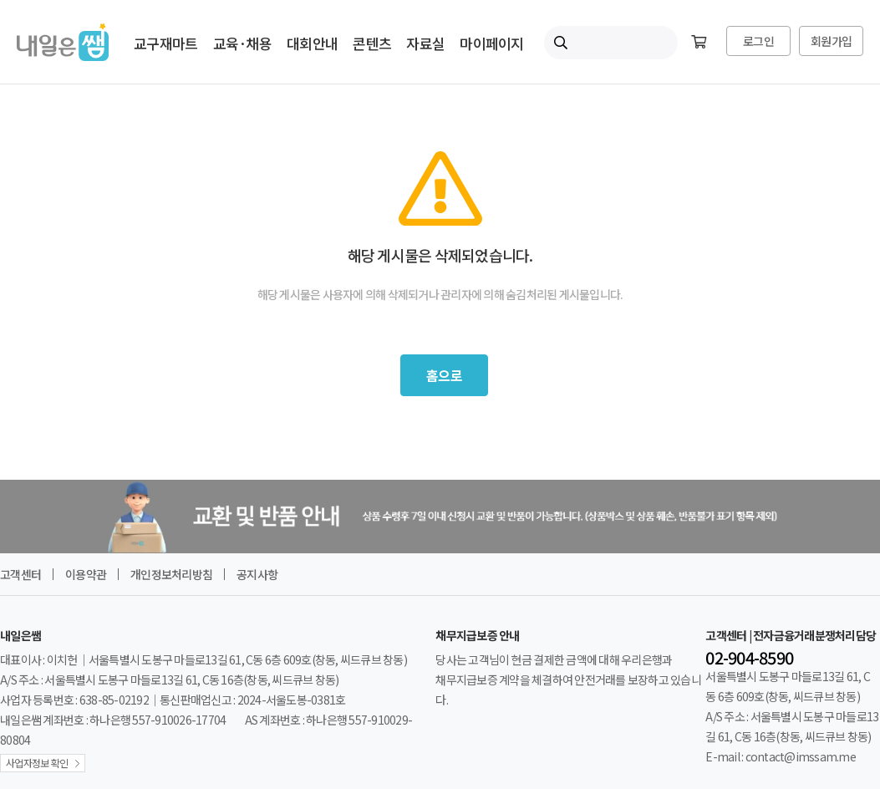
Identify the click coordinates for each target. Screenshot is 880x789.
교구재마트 (165, 43)
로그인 (758, 41)
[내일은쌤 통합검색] (611, 42)
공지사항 (257, 574)
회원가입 (831, 41)
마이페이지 (491, 43)
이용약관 (85, 574)
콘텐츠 (372, 43)
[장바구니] (698, 42)
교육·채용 (242, 43)
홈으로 (444, 375)
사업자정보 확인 (37, 763)
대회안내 (312, 43)
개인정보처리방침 (171, 574)
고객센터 (20, 574)
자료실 (425, 43)
